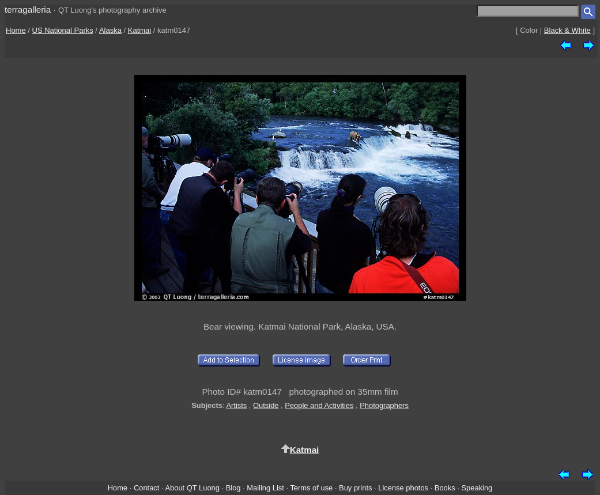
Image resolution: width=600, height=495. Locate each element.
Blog (233, 487)
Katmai (139, 30)
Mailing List (265, 487)
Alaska (110, 30)
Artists (236, 405)
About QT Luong (192, 487)
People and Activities (319, 405)
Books (445, 487)
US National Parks (62, 30)
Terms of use (311, 487)
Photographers (384, 405)
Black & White (567, 30)
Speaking (476, 487)
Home (16, 30)
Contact (146, 487)
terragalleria (28, 9)
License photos (403, 487)
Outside (265, 405)
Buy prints (355, 487)
